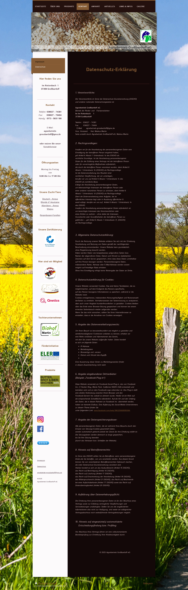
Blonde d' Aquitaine (50, 202)
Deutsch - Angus (50, 199)
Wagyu (50, 209)
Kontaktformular (49, 146)
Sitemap (53, 583)
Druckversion (42, 583)
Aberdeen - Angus (50, 205)
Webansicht (148, 583)
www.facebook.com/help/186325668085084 (112, 410)
